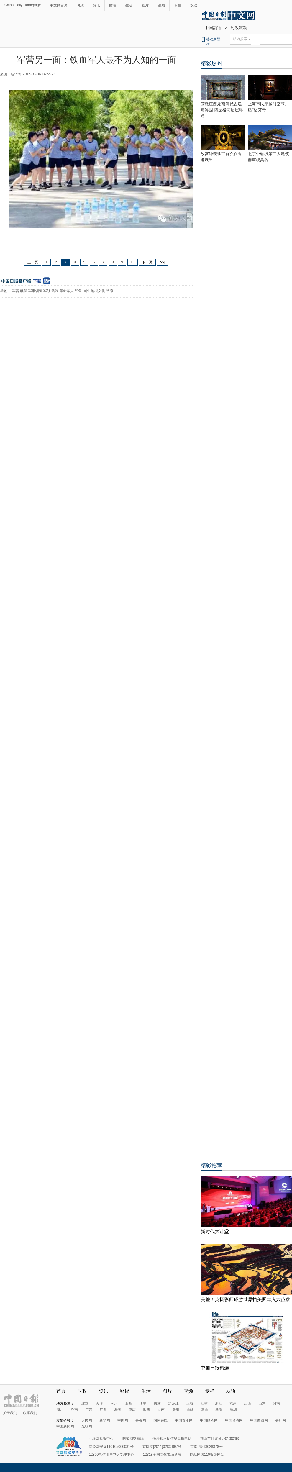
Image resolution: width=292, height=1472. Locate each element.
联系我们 (30, 1413)
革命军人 (67, 291)
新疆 (218, 1409)
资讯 (96, 5)
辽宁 (142, 1403)
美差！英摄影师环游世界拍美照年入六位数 (245, 1299)
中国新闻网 (65, 1426)
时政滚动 (239, 27)
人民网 (86, 1420)
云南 (161, 1409)
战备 (78, 291)
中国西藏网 (259, 1420)
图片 (145, 5)
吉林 (157, 1403)
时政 (80, 5)
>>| (162, 262)
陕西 (204, 1409)
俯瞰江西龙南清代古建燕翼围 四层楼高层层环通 (222, 110)
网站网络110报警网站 (207, 1455)
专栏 (177, 5)
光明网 (86, 1426)
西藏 (189, 1409)
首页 (61, 1391)
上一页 (32, 262)
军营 (15, 291)
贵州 (175, 1409)
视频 (161, 5)
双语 (193, 5)
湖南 (74, 1409)
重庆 (132, 1409)
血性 (86, 291)
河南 (276, 1403)
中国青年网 (184, 1420)
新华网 (104, 1420)
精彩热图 (211, 63)
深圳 (233, 1409)
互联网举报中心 (101, 1439)
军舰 (46, 291)
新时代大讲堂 (215, 1231)
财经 (112, 5)
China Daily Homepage (22, 5)
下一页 (147, 262)
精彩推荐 (211, 1165)
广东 (88, 1409)
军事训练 (35, 291)
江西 (247, 1403)
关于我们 (10, 1413)
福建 (233, 1403)
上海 (189, 1403)
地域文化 (98, 291)
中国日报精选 (215, 1367)
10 (132, 262)
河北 (113, 1403)
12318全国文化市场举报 (162, 1455)
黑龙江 (173, 1403)
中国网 (122, 1420)
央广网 (280, 1420)
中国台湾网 (234, 1420)
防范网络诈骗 (133, 1439)
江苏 (204, 1403)
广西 (103, 1409)
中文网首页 (59, 5)
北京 (84, 1403)
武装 (54, 291)
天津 (99, 1403)
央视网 (140, 1420)
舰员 (23, 291)
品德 (109, 291)
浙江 (218, 1403)
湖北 (59, 1409)
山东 (261, 1403)
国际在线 (160, 1420)
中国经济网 (209, 1420)
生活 (128, 5)
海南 (117, 1409)
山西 (128, 1403)
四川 (146, 1409)
